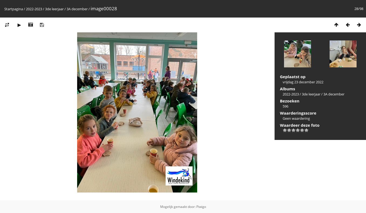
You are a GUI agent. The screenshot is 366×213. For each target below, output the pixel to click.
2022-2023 (34, 8)
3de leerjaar (54, 8)
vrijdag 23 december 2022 (303, 82)
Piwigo (201, 206)
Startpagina (13, 8)
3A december (77, 8)
